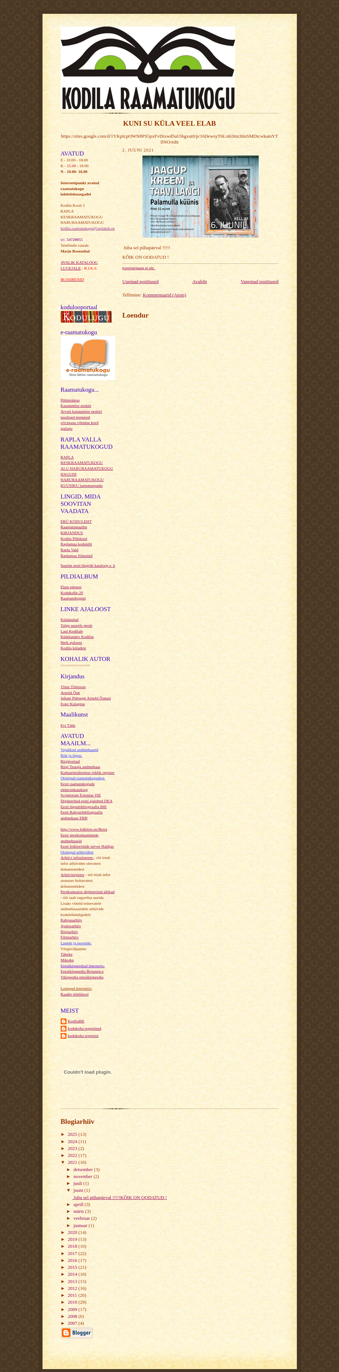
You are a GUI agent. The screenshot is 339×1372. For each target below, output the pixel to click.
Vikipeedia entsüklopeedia (82, 977)
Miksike (67, 960)
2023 (73, 1148)
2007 (73, 1323)
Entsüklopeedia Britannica (82, 971)
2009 (73, 1309)
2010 (73, 1302)
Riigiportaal (70, 761)
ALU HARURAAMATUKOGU (87, 468)
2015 (73, 1267)
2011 (73, 1295)
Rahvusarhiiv (71, 920)
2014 (73, 1274)
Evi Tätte (68, 725)
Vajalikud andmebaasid (79, 749)
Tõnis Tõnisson (73, 687)
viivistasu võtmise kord (79, 422)
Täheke (67, 954)
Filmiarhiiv (70, 937)
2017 (73, 1253)
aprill (79, 1204)
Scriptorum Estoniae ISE (81, 795)
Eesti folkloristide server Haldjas (87, 846)
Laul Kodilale (72, 631)
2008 (73, 1316)
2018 (73, 1246)
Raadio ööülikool (75, 994)
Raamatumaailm (74, 527)
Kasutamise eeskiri (76, 405)
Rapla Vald (69, 550)
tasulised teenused (75, 417)
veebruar (82, 1218)
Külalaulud (70, 619)
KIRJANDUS (72, 532)
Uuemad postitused (140, 281)
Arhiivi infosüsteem (77, 857)
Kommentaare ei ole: (139, 268)
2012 (73, 1288)
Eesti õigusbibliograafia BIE (84, 806)
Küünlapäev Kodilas (77, 636)
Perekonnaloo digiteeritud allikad (88, 891)
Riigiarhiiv (69, 931)
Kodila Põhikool (74, 538)
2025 (73, 1134)
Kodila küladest (73, 648)
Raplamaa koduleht (76, 544)
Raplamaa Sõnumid (77, 555)
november (83, 1176)
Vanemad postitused (259, 281)
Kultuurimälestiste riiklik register (88, 772)
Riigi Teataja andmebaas (80, 766)
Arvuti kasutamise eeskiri (81, 411)
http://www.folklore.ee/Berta (84, 829)
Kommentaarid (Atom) (164, 295)
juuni (78, 1190)
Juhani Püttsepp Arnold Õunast (86, 698)
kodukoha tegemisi (83, 1035)
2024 (73, 1141)
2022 (73, 1155)
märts (79, 1211)
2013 (73, 1281)
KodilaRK (76, 1021)
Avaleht (199, 281)
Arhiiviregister (73, 874)
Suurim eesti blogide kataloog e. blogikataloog (98, 565)
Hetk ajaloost (71, 642)
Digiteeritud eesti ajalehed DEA (87, 801)
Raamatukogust (73, 598)
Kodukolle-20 (72, 592)
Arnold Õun (70, 692)
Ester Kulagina (73, 704)
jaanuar (81, 1225)
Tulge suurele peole (77, 625)
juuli (78, 1183)
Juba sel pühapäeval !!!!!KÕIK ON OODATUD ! (119, 1197)
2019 (73, 1239)
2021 (73, 1162)
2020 (73, 1232)
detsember (83, 1169)
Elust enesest (71, 587)
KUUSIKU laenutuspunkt (82, 485)
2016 (73, 1260)
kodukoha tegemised (84, 1028)
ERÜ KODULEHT (76, 521)
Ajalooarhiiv (71, 926)
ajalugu (67, 428)
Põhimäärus (70, 400)
